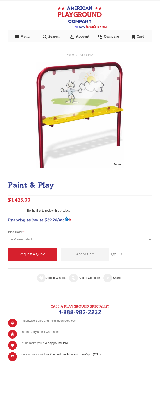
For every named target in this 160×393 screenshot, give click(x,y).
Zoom (117, 164)
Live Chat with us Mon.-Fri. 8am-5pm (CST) (72, 354)
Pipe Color (15, 232)
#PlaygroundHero (56, 343)
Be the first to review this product (48, 210)
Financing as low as (36, 220)
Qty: (114, 254)
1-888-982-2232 (80, 313)
